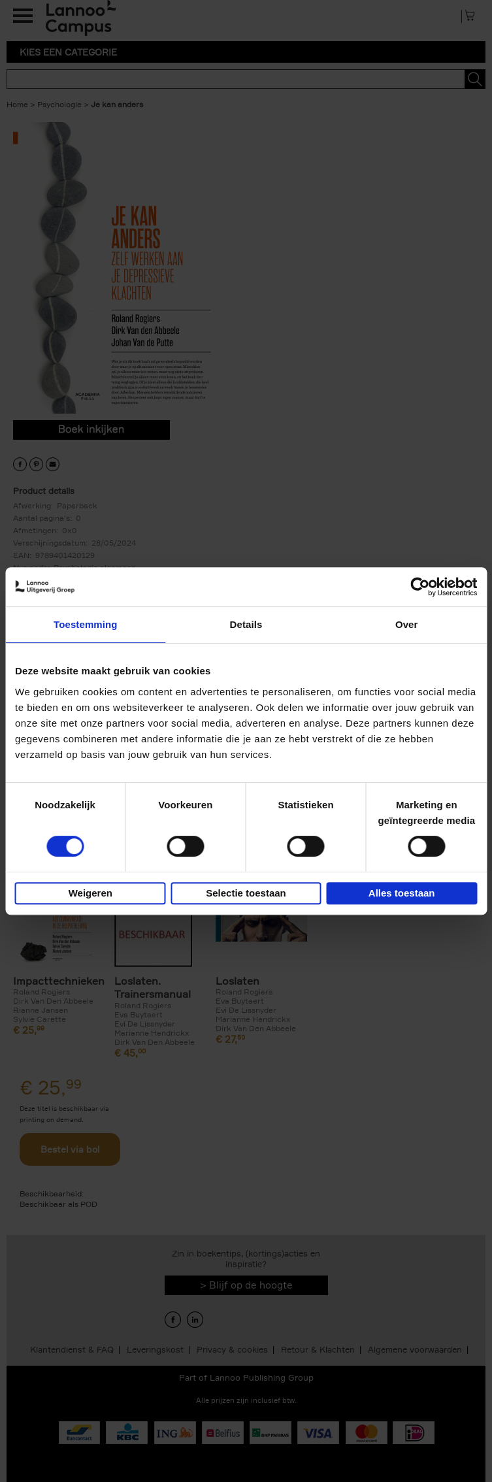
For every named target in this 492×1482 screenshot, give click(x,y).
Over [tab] (406, 624)
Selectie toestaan (246, 892)
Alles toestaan (402, 892)
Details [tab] (246, 624)
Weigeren (90, 892)
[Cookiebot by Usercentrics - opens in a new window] (420, 587)
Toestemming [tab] (86, 624)
